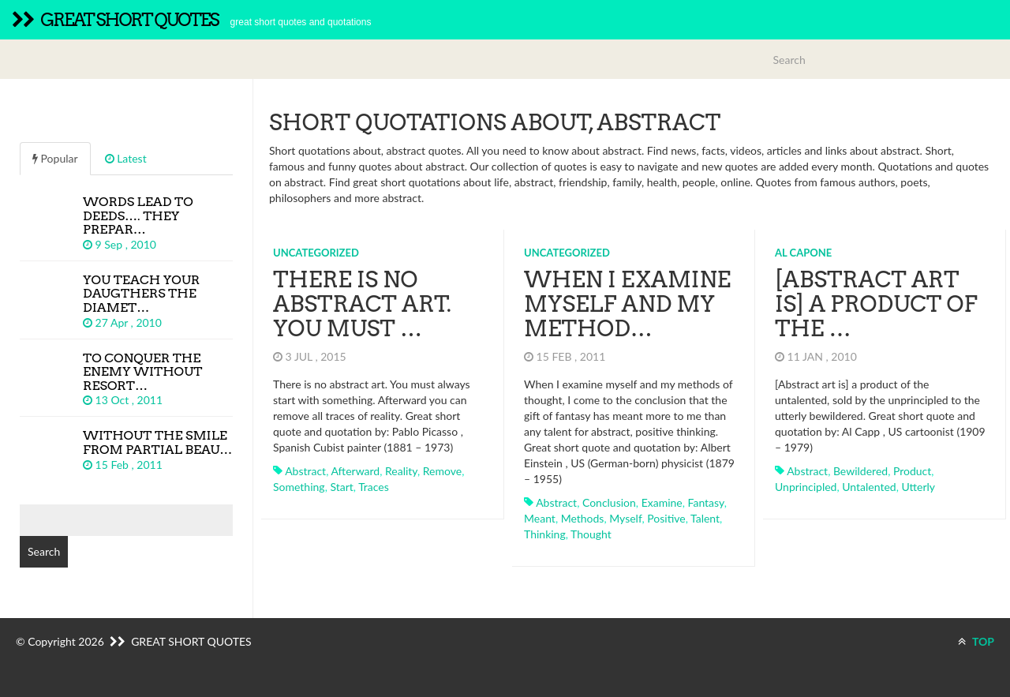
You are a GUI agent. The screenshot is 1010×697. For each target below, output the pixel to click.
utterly (918, 486)
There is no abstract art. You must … (362, 304)
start (341, 486)
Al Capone (803, 252)
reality (401, 471)
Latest (126, 158)
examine (662, 502)
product (912, 471)
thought (591, 534)
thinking (545, 534)
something (299, 486)
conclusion (609, 502)
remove (442, 471)
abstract (305, 471)
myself (625, 518)
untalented (869, 486)
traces (373, 486)
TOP (976, 641)
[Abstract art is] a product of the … (876, 304)
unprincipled (805, 486)
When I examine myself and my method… (627, 304)
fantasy (706, 502)
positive (666, 518)
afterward (355, 471)
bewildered (860, 471)
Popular (55, 158)
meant (540, 518)
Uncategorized (316, 252)
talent (705, 518)
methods (582, 518)
